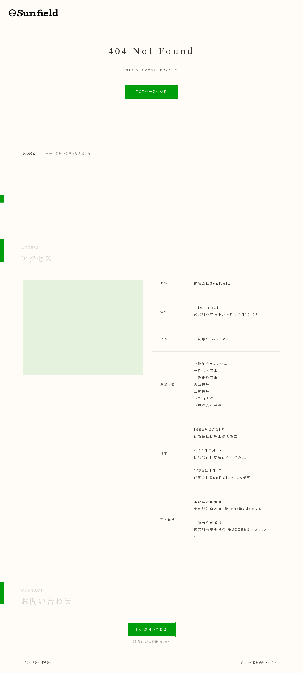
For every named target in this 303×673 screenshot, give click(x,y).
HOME (29, 153)
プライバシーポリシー (38, 662)
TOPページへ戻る (151, 91)
